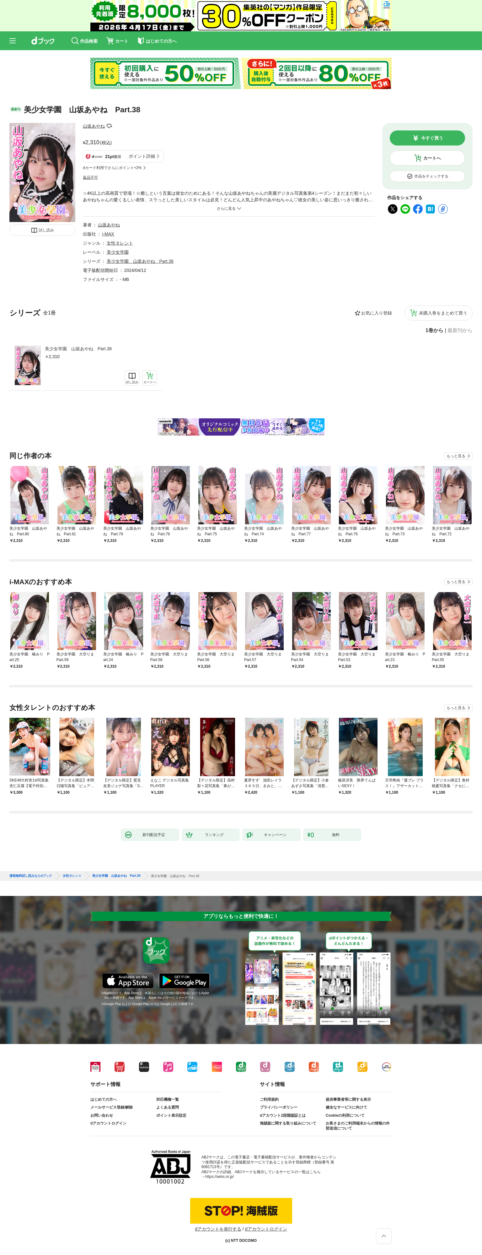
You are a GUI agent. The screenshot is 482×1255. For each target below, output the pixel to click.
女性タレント (120, 243)
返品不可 (90, 177)
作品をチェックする (431, 176)
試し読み (46, 230)
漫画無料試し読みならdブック (30, 875)
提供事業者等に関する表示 (348, 1099)
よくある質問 (167, 1107)
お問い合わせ (101, 1115)
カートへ (432, 158)
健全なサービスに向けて (346, 1107)
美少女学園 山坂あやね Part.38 (78, 348)
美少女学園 (118, 252)
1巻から (434, 330)
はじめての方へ (103, 1099)
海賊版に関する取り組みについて (288, 1123)
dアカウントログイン (108, 1123)
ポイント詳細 (142, 156)
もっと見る (456, 456)
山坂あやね (94, 126)
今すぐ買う (432, 137)
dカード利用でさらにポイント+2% (112, 168)
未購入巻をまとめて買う (443, 312)
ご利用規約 (269, 1099)
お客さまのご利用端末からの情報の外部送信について (358, 1126)
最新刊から (460, 330)
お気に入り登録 (376, 312)
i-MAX (108, 233)
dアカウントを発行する (218, 1228)
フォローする (109, 126)
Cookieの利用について (345, 1115)
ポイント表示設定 (171, 1115)
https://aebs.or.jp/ (219, 1176)
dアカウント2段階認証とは (283, 1115)
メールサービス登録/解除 (111, 1107)
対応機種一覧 (167, 1099)
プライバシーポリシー (278, 1107)
